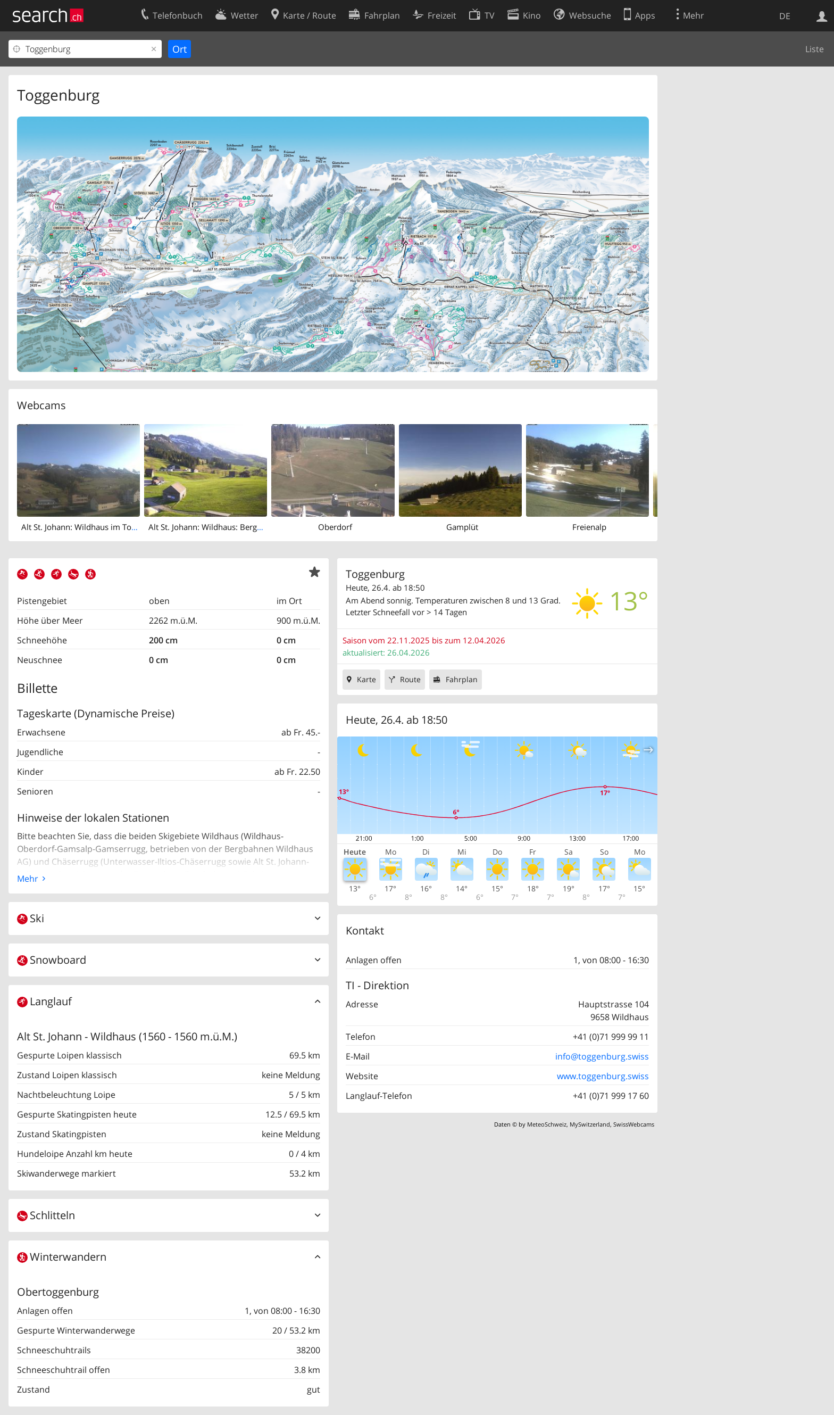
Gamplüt (462, 527)
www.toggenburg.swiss (603, 1076)
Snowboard (51, 960)
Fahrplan (462, 679)
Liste (814, 49)
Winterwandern (61, 1256)
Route (410, 679)
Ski (30, 918)
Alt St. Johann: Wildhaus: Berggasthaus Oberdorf (237, 527)
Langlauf (44, 1001)
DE (784, 16)
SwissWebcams (633, 1124)
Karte (366, 679)
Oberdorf (335, 527)
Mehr (27, 878)
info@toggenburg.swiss (602, 1056)
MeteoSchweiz (546, 1124)
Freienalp (589, 527)
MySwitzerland (590, 1124)
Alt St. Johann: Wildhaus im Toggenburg (93, 527)
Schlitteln (46, 1215)
